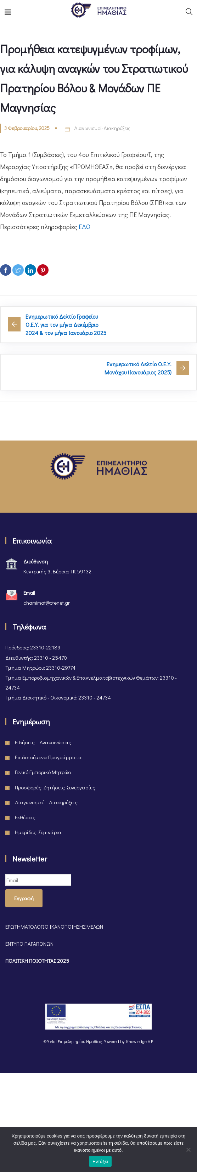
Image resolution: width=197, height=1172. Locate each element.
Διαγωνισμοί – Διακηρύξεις (46, 802)
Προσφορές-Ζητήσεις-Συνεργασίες (55, 787)
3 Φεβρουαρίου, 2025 (27, 128)
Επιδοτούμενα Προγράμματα (48, 757)
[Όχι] (188, 1149)
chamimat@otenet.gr (46, 602)
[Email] (38, 880)
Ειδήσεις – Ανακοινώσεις (43, 742)
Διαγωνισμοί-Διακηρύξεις (102, 128)
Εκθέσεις (25, 817)
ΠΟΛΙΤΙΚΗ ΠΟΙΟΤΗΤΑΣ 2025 (37, 960)
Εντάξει (100, 1161)
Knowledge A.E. (140, 1041)
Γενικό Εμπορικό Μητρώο (43, 772)
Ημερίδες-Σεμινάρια (38, 832)
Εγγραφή (24, 898)
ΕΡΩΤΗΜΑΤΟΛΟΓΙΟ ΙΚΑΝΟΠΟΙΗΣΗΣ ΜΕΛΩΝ (54, 926)
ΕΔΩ (84, 226)
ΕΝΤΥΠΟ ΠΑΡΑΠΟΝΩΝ (29, 943)
